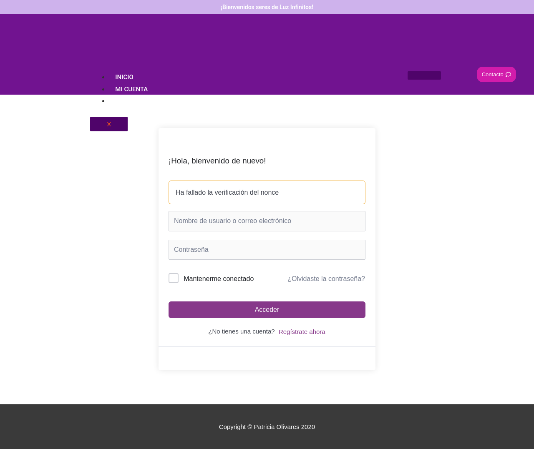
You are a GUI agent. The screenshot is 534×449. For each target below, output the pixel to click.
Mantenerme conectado (219, 278)
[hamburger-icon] (424, 75)
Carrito (128, 101)
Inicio (124, 77)
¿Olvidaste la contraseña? (326, 278)
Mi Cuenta (131, 89)
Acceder (267, 309)
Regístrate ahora (302, 331)
